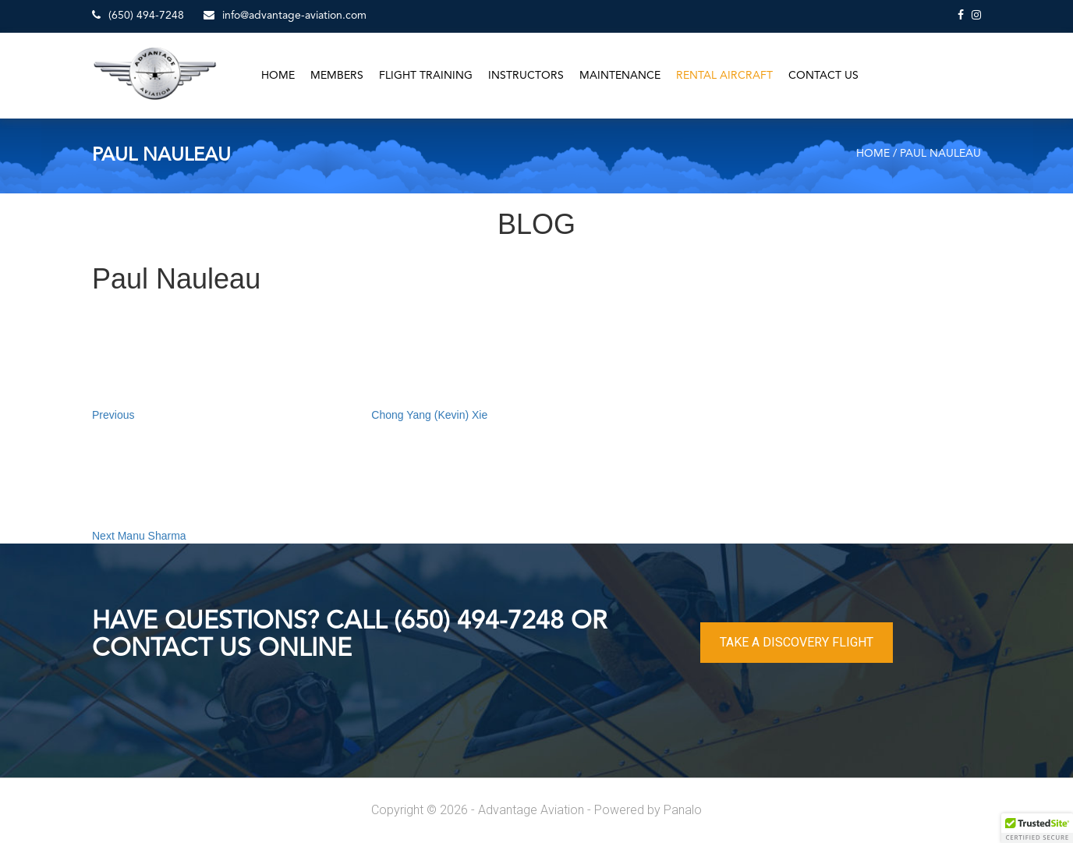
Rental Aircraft (724, 75)
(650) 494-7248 (138, 15)
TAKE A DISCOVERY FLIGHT (796, 642)
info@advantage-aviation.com (285, 15)
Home (278, 75)
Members (336, 75)
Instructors (526, 75)
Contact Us (823, 75)
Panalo (683, 809)
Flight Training (426, 75)
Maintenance (619, 75)
